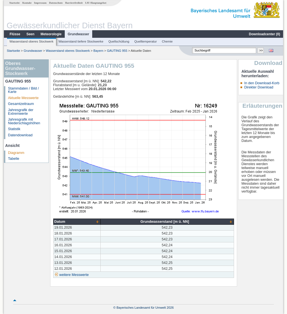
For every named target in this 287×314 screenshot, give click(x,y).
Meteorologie (51, 34)
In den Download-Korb (261, 83)
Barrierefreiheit (74, 2)
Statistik (14, 129)
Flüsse (15, 34)
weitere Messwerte (74, 275)
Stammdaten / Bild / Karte (23, 90)
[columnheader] (77, 222)
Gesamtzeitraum (21, 104)
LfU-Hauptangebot (95, 2)
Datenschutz (56, 2)
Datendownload (20, 135)
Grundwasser (78, 34)
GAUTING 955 (117, 50)
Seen (30, 34)
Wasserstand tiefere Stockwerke (81, 41)
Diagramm (16, 153)
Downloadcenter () (264, 34)
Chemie (167, 41)
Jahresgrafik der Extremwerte (20, 112)
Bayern (98, 50)
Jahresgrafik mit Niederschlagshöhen (24, 121)
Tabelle (13, 159)
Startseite (14, 2)
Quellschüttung (118, 41)
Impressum (40, 2)
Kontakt (27, 2)
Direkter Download (258, 87)
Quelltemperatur (145, 41)
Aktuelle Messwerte (23, 98)
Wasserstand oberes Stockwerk (32, 41)
